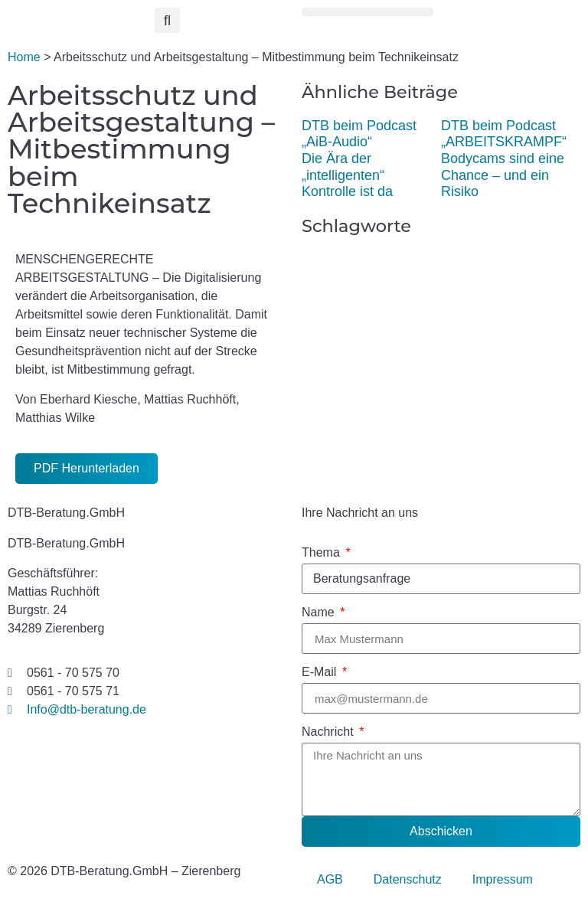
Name (320, 612)
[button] (167, 20)
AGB (330, 879)
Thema (322, 553)
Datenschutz (408, 879)
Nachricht (329, 732)
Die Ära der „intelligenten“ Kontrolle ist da (347, 175)
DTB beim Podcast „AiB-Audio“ (359, 134)
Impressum (502, 879)
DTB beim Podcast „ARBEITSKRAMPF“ (504, 134)
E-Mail (321, 672)
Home (24, 57)
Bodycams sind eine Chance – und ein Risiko (502, 175)
